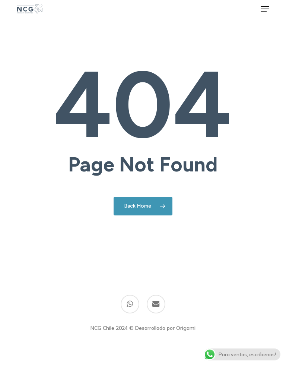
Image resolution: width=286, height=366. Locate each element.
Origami (186, 328)
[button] (265, 9)
